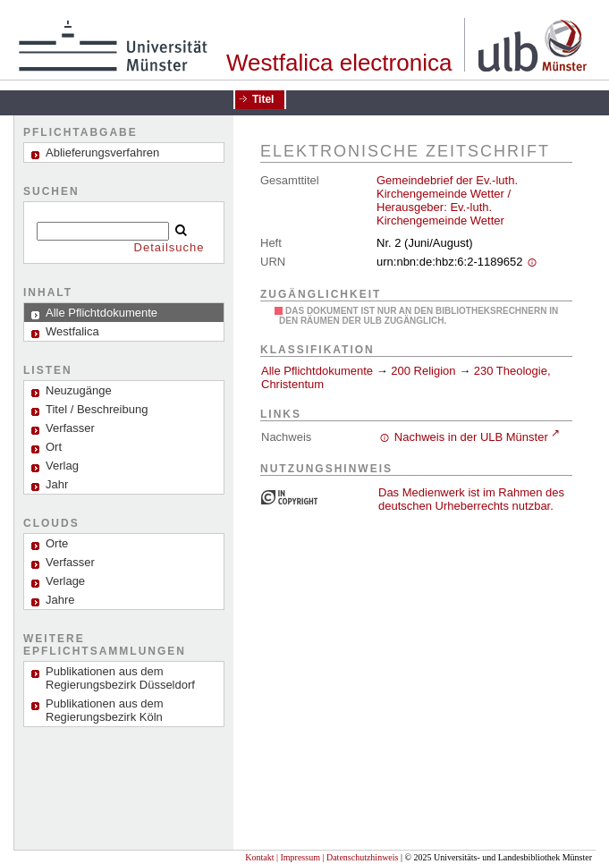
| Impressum (298, 857)
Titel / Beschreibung (97, 409)
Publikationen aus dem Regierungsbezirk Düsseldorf (120, 678)
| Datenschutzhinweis (360, 857)
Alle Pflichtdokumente (318, 370)
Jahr (57, 484)
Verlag (62, 465)
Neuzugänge (79, 390)
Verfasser (70, 428)
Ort (54, 446)
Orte (57, 543)
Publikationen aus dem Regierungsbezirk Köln (105, 710)
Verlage (65, 581)
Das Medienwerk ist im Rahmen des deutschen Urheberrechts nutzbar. (471, 499)
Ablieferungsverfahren (102, 152)
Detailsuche (169, 247)
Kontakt (259, 857)
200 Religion (423, 370)
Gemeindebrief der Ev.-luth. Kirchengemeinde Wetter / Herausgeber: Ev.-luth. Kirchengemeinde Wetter (447, 200)
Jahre (60, 599)
